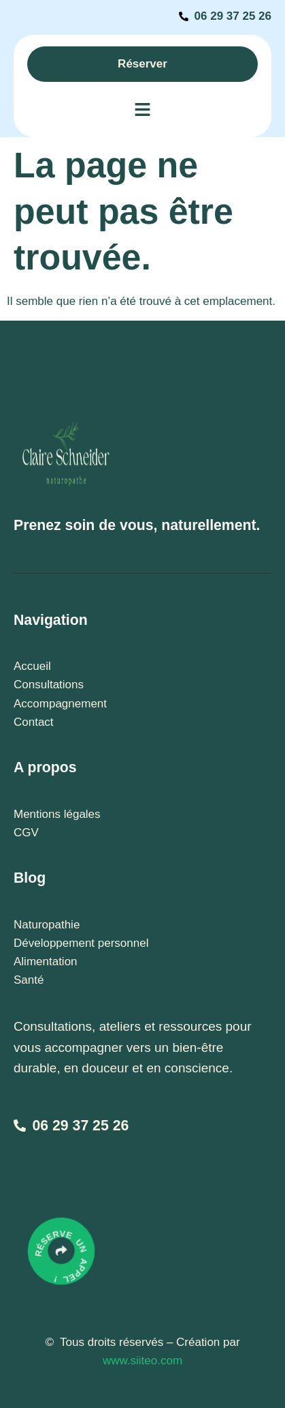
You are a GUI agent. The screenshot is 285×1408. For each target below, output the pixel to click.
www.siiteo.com (142, 1360)
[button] (142, 111)
